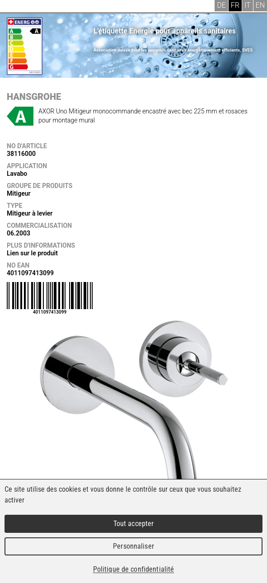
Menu (13, 7)
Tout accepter (133, 523)
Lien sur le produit (32, 253)
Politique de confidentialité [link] (133, 569)
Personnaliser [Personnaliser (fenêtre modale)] (133, 546)
